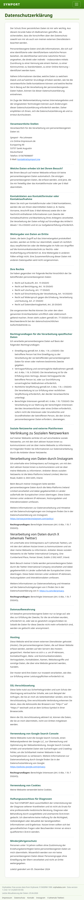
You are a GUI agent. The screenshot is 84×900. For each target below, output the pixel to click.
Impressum (7, 897)
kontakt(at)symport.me (28, 159)
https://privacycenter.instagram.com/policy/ (32, 518)
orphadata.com (59, 887)
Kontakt (30, 897)
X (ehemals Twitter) (55, 897)
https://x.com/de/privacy (51, 590)
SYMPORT (11, 4)
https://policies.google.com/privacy (27, 766)
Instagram (40, 897)
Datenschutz (19, 897)
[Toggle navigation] (76, 4)
